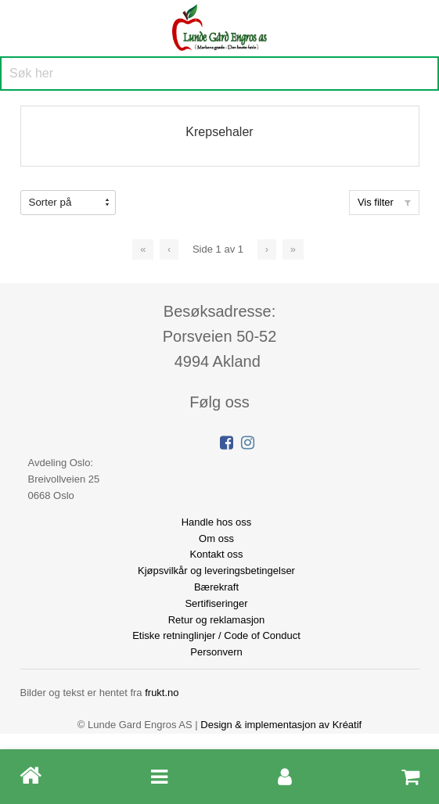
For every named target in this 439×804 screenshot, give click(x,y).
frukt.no (161, 692)
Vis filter (384, 202)
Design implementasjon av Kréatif (281, 724)
